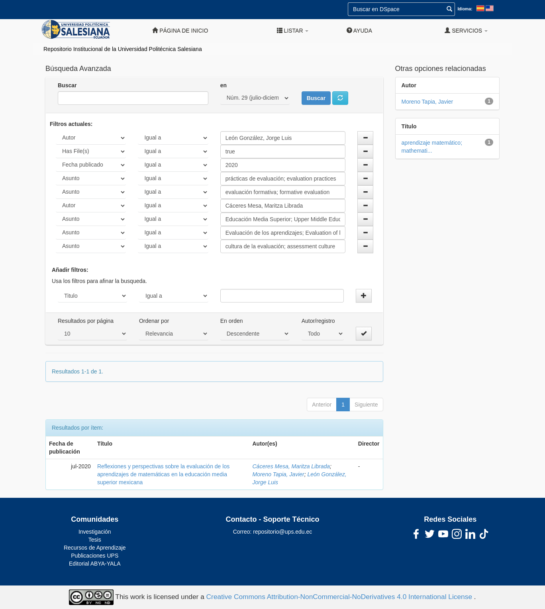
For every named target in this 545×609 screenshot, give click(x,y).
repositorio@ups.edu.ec (282, 531)
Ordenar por (154, 321)
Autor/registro (318, 321)
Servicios (466, 30)
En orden (231, 321)
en (223, 85)
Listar (293, 30)
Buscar (67, 85)
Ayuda (359, 30)
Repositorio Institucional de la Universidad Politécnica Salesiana (122, 49)
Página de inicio (180, 30)
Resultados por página (86, 321)
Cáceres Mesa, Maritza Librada (291, 466)
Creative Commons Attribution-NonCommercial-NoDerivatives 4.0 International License (340, 597)
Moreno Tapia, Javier (278, 474)
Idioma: (464, 8)
